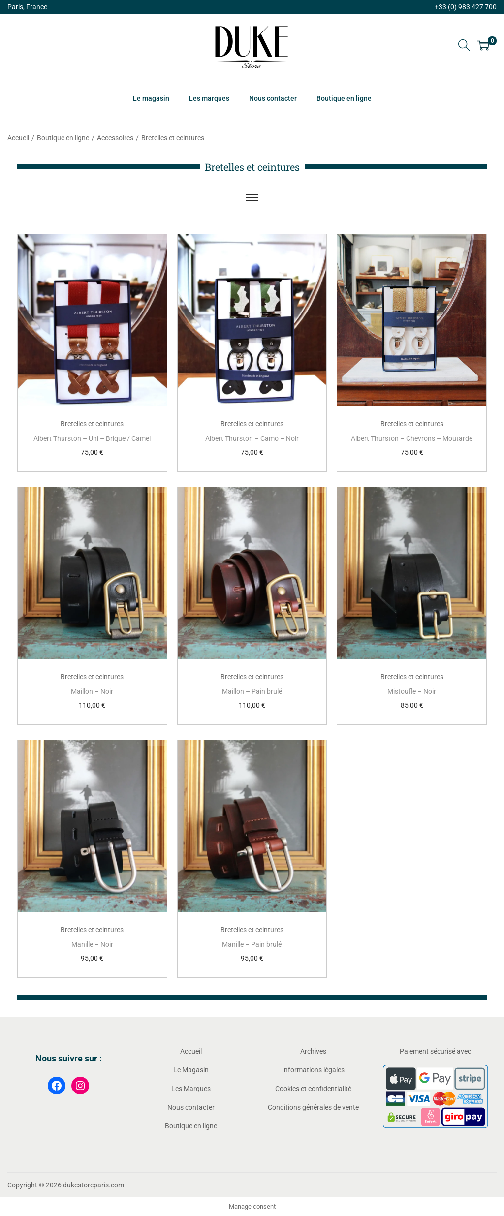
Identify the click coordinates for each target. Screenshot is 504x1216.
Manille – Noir (92, 944)
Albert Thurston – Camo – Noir (252, 438)
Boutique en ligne (63, 138)
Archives (313, 1051)
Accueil (18, 138)
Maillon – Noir (92, 691)
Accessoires (115, 138)
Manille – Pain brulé (252, 944)
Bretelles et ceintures (92, 424)
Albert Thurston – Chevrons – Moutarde (411, 438)
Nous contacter (191, 1107)
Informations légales (313, 1070)
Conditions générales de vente (313, 1107)
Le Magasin (191, 1070)
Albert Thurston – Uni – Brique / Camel (92, 438)
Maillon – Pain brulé (252, 691)
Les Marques (191, 1088)
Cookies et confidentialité (313, 1088)
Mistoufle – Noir (411, 691)
